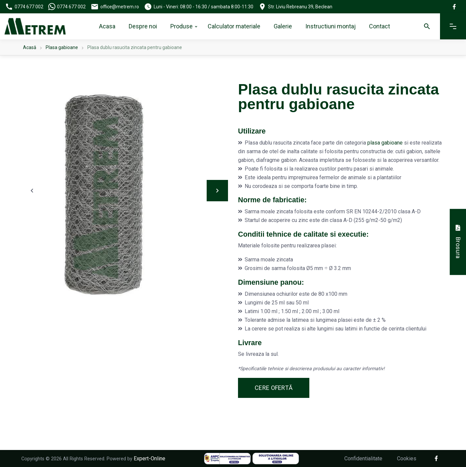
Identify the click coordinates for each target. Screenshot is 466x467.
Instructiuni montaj (330, 26)
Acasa (107, 26)
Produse (181, 26)
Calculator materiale (234, 26)
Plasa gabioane (62, 47)
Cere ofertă (274, 387)
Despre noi (143, 26)
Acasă (29, 47)
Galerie (283, 26)
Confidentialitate (363, 458)
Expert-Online (149, 458)
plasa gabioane (385, 143)
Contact (379, 26)
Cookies (406, 458)
